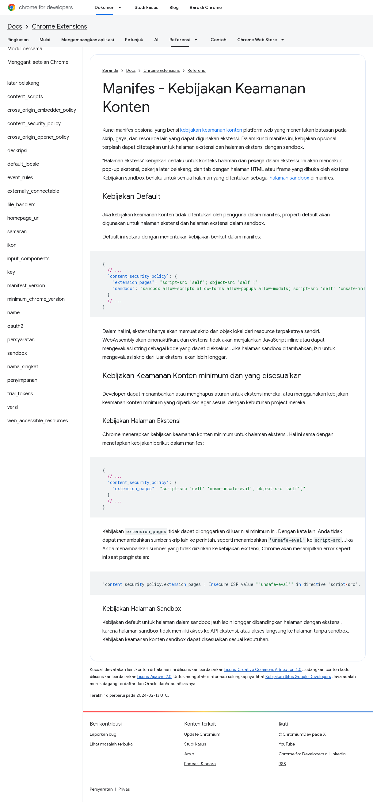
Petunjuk (134, 39)
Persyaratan (101, 789)
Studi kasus (146, 7)
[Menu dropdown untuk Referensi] (197, 39)
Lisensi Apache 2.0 (154, 676)
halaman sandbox (289, 178)
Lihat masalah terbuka (111, 744)
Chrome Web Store (257, 39)
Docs (14, 26)
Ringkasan (18, 39)
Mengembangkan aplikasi (87, 39)
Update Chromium (202, 734)
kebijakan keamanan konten (211, 130)
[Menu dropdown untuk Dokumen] (121, 7)
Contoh (218, 39)
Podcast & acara (200, 763)
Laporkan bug (103, 734)
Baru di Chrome (206, 7)
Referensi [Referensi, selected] (179, 39)
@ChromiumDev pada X (302, 734)
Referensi (197, 70)
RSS (282, 763)
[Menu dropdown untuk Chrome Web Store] (284, 39)
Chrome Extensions (59, 26)
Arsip (189, 754)
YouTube (287, 744)
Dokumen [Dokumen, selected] (104, 7)
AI (156, 39)
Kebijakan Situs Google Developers (298, 676)
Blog (174, 7)
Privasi (125, 789)
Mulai (45, 39)
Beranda (110, 70)
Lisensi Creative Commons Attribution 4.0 (263, 669)
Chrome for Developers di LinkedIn (312, 754)
